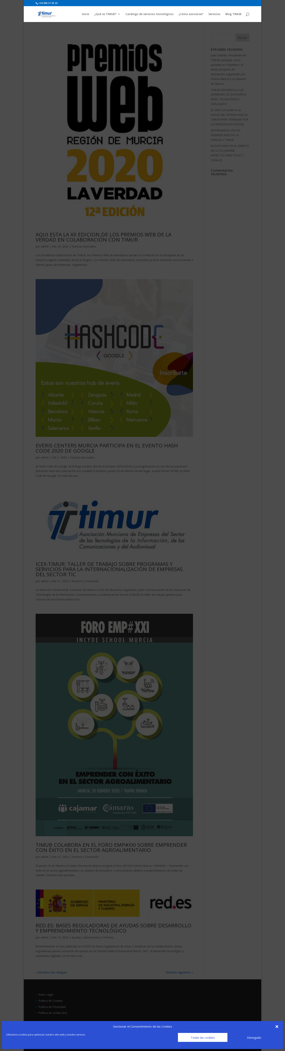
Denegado (254, 1037)
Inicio (85, 14)
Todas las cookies (203, 1037)
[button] (277, 1027)
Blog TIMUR (233, 14)
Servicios (214, 14)
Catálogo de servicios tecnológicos (149, 14)
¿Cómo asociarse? (191, 14)
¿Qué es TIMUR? (105, 14)
